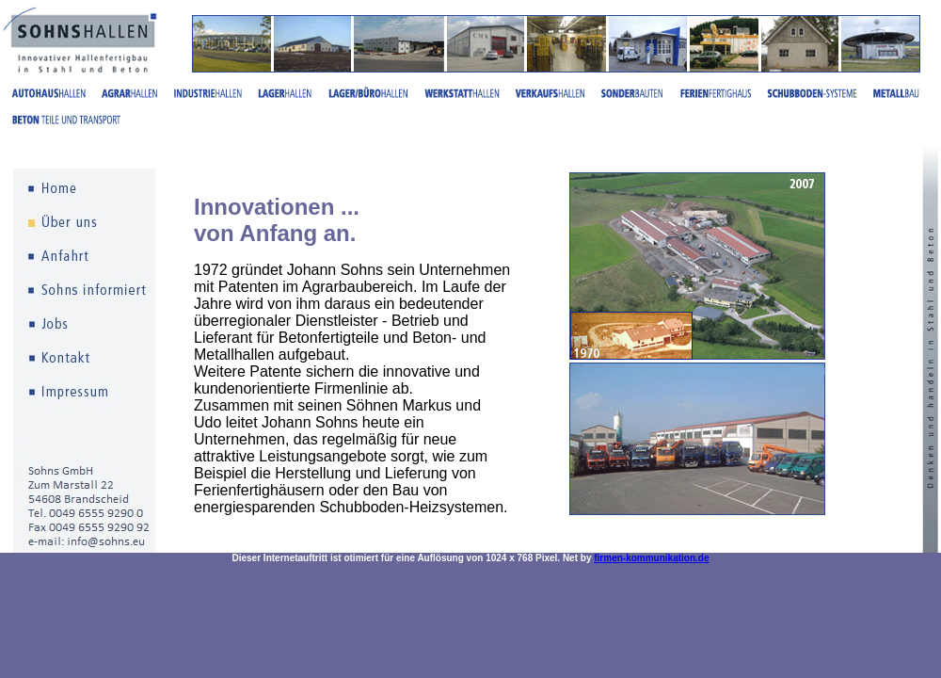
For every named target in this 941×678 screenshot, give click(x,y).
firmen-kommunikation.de (651, 558)
